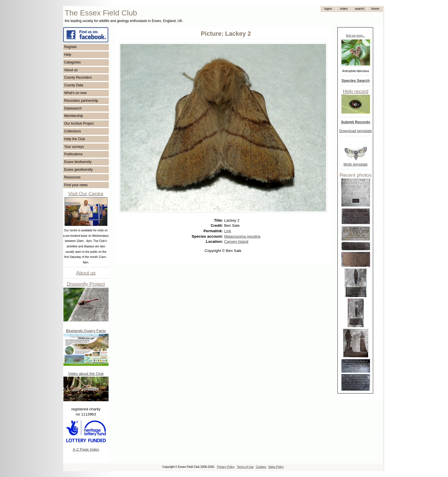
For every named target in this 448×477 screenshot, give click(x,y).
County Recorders (78, 77)
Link (227, 231)
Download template (355, 131)
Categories (72, 62)
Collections (72, 131)
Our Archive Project (79, 124)
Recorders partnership (81, 101)
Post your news (76, 185)
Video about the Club (85, 373)
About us (71, 70)
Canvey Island (236, 241)
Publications (73, 154)
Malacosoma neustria (242, 236)
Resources (72, 177)
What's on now (75, 93)
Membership (73, 116)
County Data (73, 85)
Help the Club (74, 139)
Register (70, 47)
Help (67, 55)
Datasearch (73, 108)
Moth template (355, 164)
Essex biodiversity (78, 162)
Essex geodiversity (78, 170)
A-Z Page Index (86, 449)
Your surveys (74, 147)
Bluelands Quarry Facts (86, 331)
